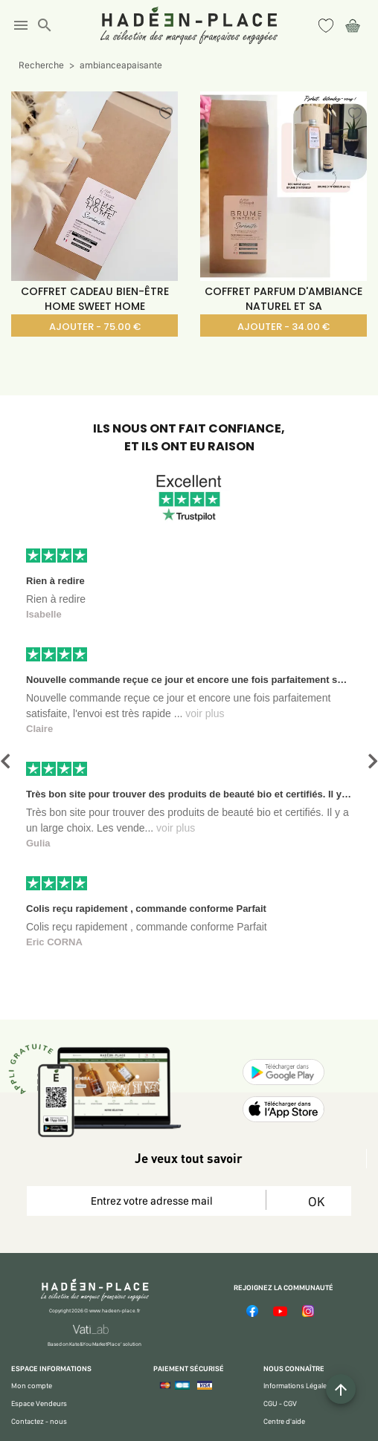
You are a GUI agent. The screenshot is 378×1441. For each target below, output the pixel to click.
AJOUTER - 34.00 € (283, 327)
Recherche (41, 65)
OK (316, 1201)
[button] (5, 761)
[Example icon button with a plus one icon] (341, 1389)
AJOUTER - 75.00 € (95, 327)
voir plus (204, 713)
